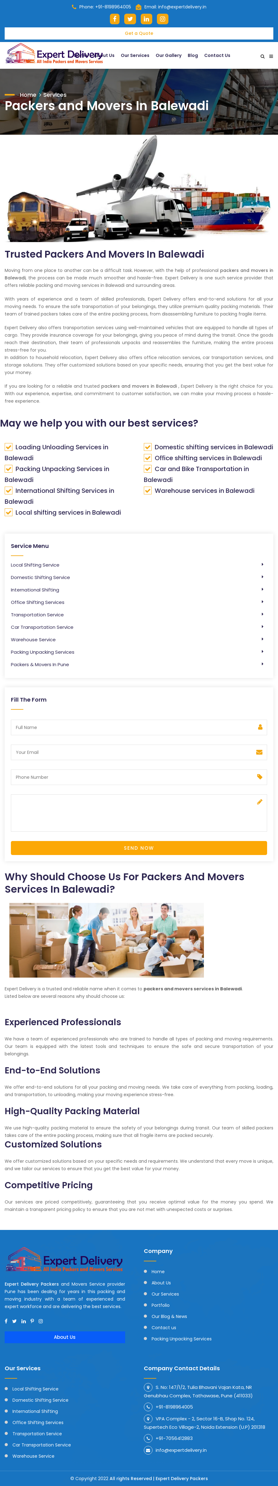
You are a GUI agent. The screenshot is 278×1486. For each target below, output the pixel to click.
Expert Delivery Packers (33, 1284)
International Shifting (35, 589)
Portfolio (161, 1305)
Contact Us (217, 55)
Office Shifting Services (37, 602)
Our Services (135, 55)
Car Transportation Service (42, 627)
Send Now (139, 848)
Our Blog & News (169, 1316)
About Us (65, 1337)
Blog (193, 55)
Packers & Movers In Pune (40, 664)
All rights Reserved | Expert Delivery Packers (159, 1478)
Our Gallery (168, 55)
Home (28, 94)
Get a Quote (139, 33)
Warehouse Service (33, 639)
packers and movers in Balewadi (139, 386)
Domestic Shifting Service (40, 577)
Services (55, 94)
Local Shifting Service (35, 565)
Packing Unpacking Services (42, 652)
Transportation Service (37, 614)
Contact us (164, 1328)
